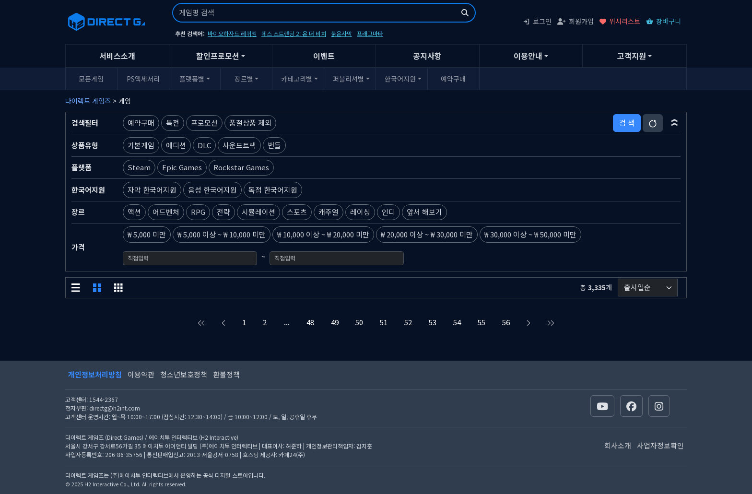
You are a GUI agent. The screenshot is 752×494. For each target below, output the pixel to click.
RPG (198, 212)
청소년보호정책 (183, 374)
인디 (388, 212)
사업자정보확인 (660, 445)
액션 (134, 212)
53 (432, 322)
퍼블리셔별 (348, 78)
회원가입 (575, 21)
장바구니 (663, 21)
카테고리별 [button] (296, 78)
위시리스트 (619, 21)
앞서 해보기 (424, 212)
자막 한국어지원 (152, 190)
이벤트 (324, 55)
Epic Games (182, 167)
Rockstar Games (241, 167)
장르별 (244, 78)
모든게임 (91, 78)
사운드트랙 (239, 145)
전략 (223, 212)
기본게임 (141, 145)
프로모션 (204, 123)
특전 (172, 123)
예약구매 (453, 78)
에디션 (176, 145)
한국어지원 (400, 78)
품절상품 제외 (250, 123)
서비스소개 (117, 55)
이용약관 (141, 374)
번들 (274, 145)
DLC (204, 145)
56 (506, 322)
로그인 (537, 21)
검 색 (626, 123)
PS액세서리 (143, 78)
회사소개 (617, 445)
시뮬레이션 (258, 212)
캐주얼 (328, 212)
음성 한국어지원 (212, 190)
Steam (139, 167)
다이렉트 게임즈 (88, 101)
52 (408, 322)
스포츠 (297, 212)
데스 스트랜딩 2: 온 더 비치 (293, 33)
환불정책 (226, 374)
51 (384, 322)
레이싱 (360, 212)
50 (359, 322)
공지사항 (427, 55)
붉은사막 (341, 33)
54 (457, 322)
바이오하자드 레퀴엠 (232, 33)
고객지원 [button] (631, 55)
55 (481, 322)
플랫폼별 (191, 78)
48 (310, 322)
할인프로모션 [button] (217, 55)
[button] (674, 123)
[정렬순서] (648, 287)
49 (335, 322)
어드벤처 (166, 212)
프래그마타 (370, 33)
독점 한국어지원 (272, 190)
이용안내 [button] (528, 55)
